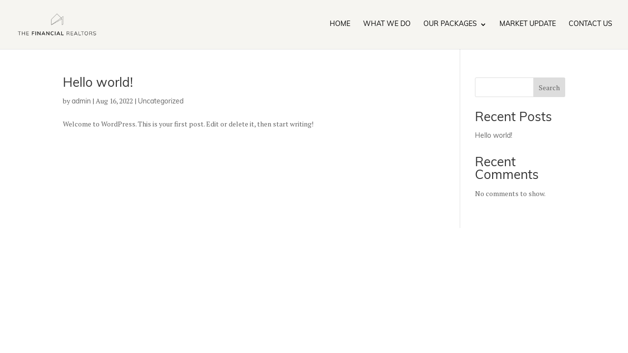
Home (340, 24)
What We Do (387, 24)
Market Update (527, 24)
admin (81, 101)
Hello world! (98, 83)
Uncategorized (160, 101)
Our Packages (450, 24)
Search (549, 87)
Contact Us (590, 24)
